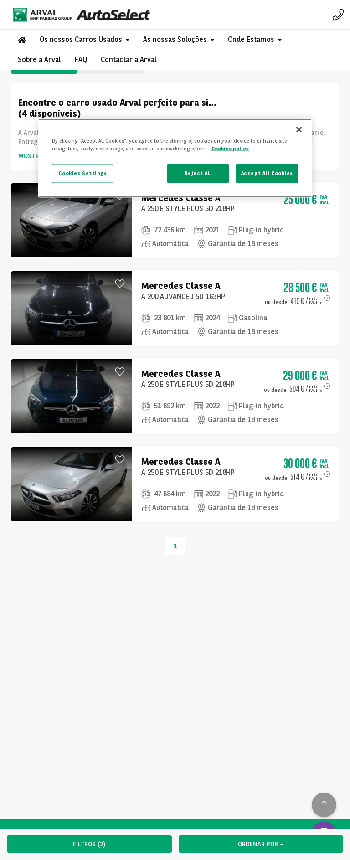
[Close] (299, 130)
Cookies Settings (82, 173)
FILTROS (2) (89, 844)
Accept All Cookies (267, 173)
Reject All (198, 173)
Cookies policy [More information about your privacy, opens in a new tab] (230, 148)
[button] (84, 40)
